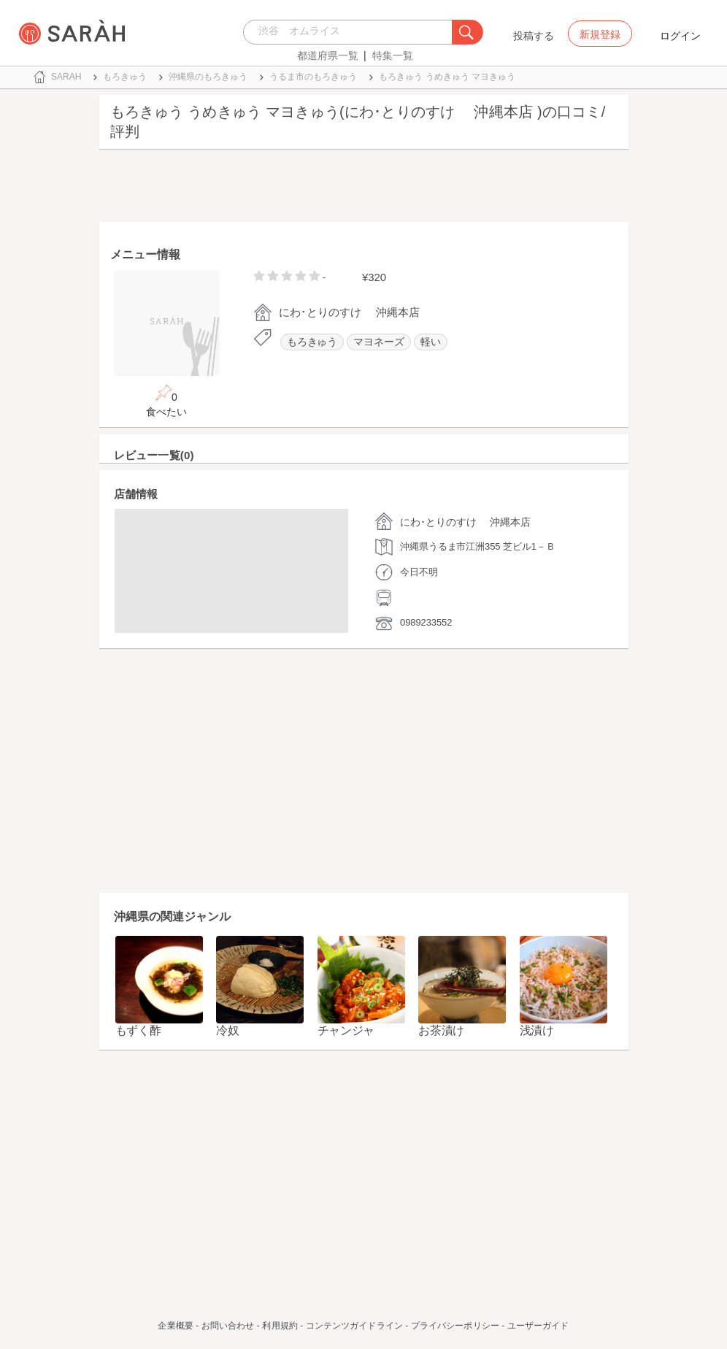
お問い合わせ (228, 1326)
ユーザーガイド (538, 1326)
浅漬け (537, 1030)
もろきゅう (312, 342)
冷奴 (227, 1030)
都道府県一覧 (327, 55)
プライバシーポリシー (455, 1326)
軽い (430, 342)
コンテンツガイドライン (354, 1326)
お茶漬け (441, 1030)
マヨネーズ (378, 342)
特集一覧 (392, 55)
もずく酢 (138, 1030)
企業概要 (175, 1326)
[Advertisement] (363, 189)
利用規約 (279, 1326)
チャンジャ (346, 1030)
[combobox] (351, 32)
